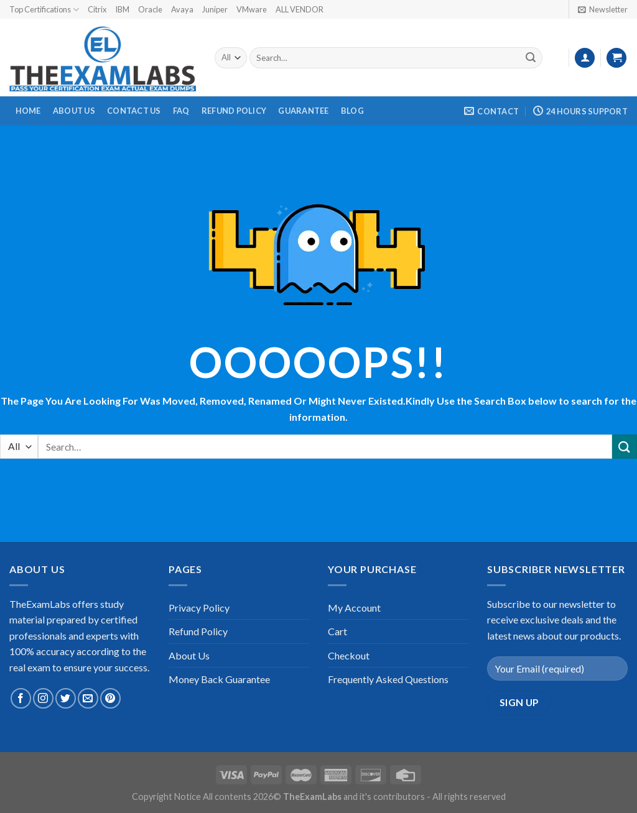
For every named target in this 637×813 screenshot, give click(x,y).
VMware (251, 9)
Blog (352, 111)
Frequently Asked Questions (388, 679)
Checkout (349, 655)
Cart (337, 631)
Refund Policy (234, 111)
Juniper (215, 9)
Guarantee (303, 111)
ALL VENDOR (299, 9)
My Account (354, 607)
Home (28, 111)
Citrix (97, 9)
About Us (74, 111)
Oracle (150, 9)
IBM (122, 9)
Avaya (182, 9)
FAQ (181, 111)
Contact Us (134, 111)
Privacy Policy (199, 607)
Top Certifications (44, 10)
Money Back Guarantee (219, 679)
